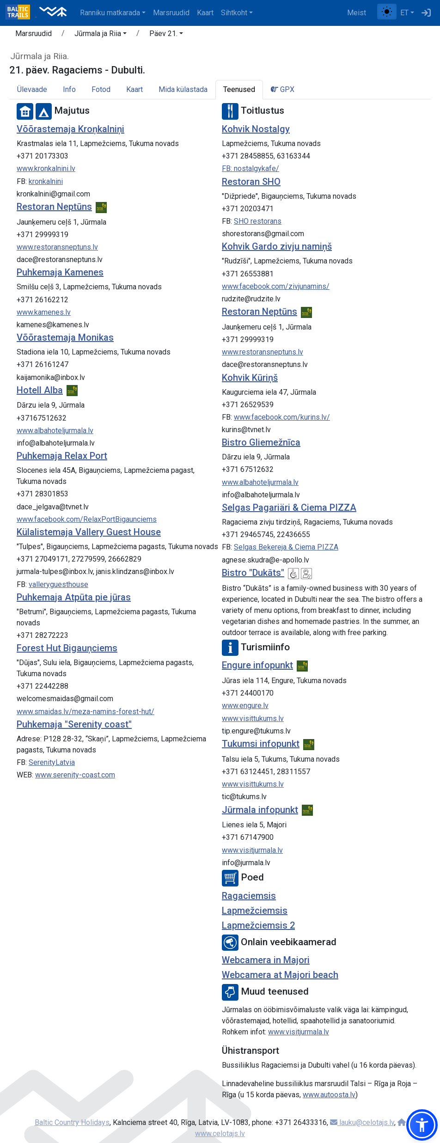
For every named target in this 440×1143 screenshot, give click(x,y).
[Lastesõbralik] (306, 573)
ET (404, 12)
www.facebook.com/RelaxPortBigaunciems (87, 519)
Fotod (101, 89)
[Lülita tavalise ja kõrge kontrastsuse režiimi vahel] (387, 11)
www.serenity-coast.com (75, 774)
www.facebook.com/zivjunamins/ (276, 286)
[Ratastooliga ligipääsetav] (293, 573)
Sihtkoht (234, 12)
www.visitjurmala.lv (252, 850)
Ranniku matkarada (110, 12)
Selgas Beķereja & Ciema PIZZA (286, 547)
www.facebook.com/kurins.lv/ (282, 417)
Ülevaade (32, 89)
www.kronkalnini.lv (46, 168)
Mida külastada (183, 89)
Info (69, 89)
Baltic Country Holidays (72, 1122)
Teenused (239, 89)
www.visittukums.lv (253, 718)
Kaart (205, 12)
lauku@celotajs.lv (362, 1122)
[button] (100, 35)
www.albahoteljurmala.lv (55, 430)
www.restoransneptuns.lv (57, 247)
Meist (356, 12)
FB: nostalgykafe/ (250, 168)
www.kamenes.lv (44, 312)
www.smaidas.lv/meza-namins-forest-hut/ (85, 711)
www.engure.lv (245, 705)
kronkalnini (46, 181)
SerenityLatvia (52, 762)
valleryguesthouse (58, 584)
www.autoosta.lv (329, 1094)
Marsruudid (171, 12)
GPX (282, 89)
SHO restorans (257, 221)
